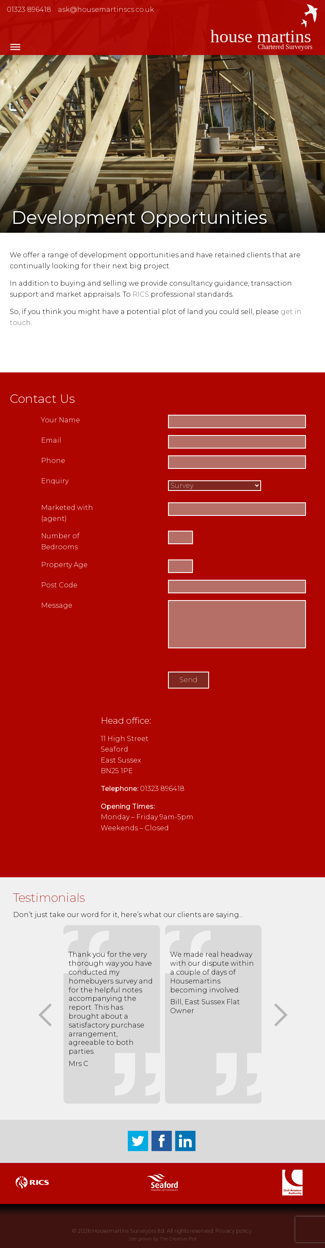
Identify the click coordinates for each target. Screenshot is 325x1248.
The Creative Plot (178, 1239)
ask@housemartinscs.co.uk (106, 10)
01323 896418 (29, 10)
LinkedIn (185, 1141)
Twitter (138, 1141)
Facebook (161, 1141)
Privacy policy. (234, 1231)
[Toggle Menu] (15, 47)
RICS (140, 294)
